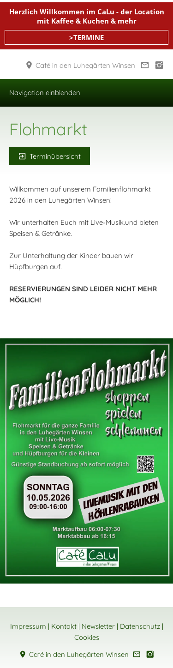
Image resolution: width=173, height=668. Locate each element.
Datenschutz (140, 626)
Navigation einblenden (44, 92)
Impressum (28, 626)
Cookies (86, 637)
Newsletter (98, 626)
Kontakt (64, 626)
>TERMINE (86, 37)
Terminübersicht (49, 156)
